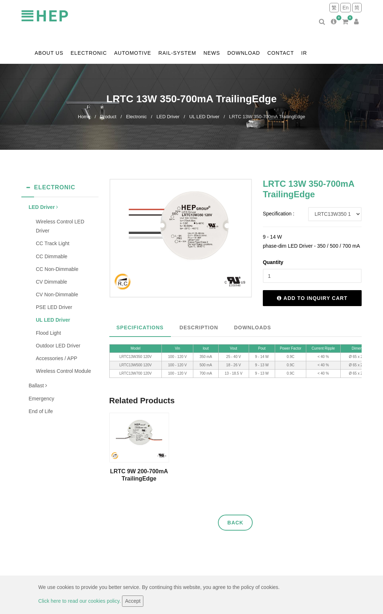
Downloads (252, 327)
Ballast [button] (38, 385)
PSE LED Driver (54, 307)
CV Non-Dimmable (57, 294)
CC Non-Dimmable (57, 269)
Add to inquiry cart (312, 298)
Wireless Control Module (63, 371)
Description (199, 327)
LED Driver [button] (43, 207)
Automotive (132, 53)
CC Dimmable (51, 256)
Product (108, 116)
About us (49, 53)
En (345, 8)
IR (304, 53)
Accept (132, 601)
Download (243, 53)
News (211, 53)
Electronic (89, 53)
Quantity (273, 262)
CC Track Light (53, 243)
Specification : (278, 214)
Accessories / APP (56, 358)
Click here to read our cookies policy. (80, 601)
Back (235, 523)
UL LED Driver (204, 116)
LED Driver (168, 116)
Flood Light (48, 333)
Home (84, 116)
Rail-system (177, 53)
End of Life (41, 411)
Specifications (140, 327)
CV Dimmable (51, 282)
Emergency (41, 398)
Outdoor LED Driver (58, 346)
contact (280, 53)
